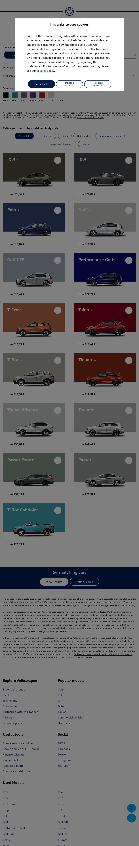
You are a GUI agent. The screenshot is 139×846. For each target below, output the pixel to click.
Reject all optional (98, 84)
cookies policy (45, 70)
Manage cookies (69, 84)
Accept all (41, 84)
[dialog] (69, 423)
